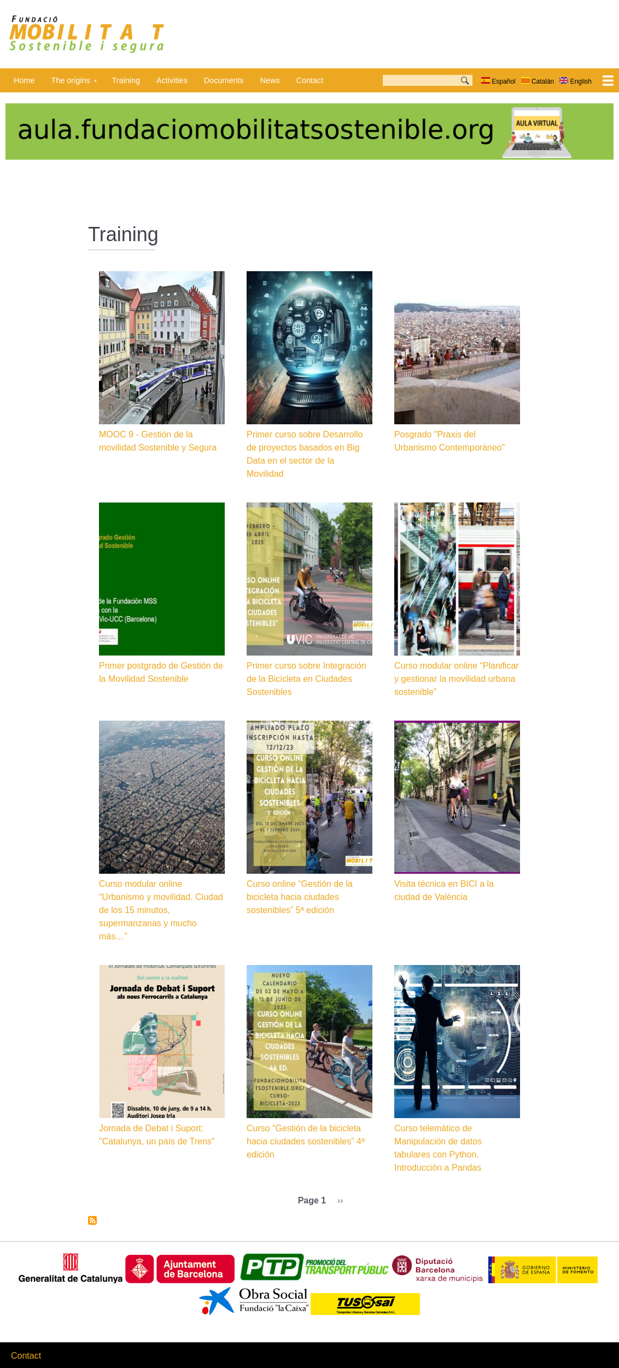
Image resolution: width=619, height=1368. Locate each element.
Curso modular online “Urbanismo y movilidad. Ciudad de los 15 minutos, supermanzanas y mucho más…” (161, 910)
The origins (70, 84)
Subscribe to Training (92, 1220)
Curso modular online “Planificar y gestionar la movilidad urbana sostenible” (456, 679)
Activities (172, 80)
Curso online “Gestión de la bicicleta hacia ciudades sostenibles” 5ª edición (300, 897)
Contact (310, 80)
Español (498, 81)
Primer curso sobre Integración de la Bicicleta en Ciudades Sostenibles (306, 679)
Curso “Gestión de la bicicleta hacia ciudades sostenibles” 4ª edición (306, 1141)
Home (24, 80)
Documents (224, 80)
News (270, 80)
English (575, 81)
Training (126, 80)
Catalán (537, 81)
